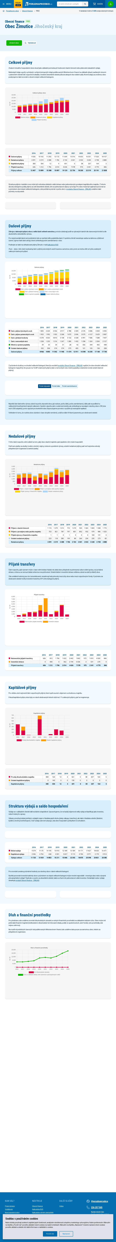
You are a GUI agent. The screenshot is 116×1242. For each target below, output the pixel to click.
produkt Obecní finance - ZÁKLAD (27, 1024)
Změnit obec (14, 43)
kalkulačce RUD (52, 289)
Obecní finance (27, 11)
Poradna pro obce (11, 11)
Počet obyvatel (44, 430)
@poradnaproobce (99, 1201)
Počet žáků (56, 430)
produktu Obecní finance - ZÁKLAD (78, 189)
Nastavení (66, 1234)
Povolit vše (50, 1234)
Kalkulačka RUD (37, 1209)
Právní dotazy (10, 1206)
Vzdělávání (9, 1209)
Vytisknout (30, 43)
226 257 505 (96, 1207)
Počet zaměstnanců (69, 430)
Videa (61, 1206)
